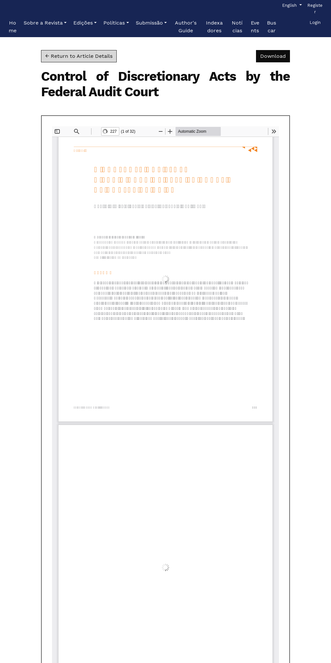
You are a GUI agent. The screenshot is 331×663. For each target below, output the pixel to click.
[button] (45, 22)
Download (275, 55)
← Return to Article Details (78, 56)
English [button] (291, 5)
